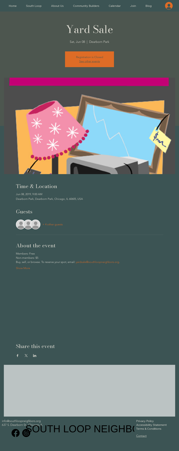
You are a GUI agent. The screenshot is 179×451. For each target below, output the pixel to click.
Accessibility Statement (151, 425)
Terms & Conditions (148, 428)
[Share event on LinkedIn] (34, 355)
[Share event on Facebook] (17, 355)
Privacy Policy (145, 421)
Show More (23, 268)
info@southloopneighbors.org (21, 421)
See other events (89, 61)
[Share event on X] (26, 355)
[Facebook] (16, 433)
